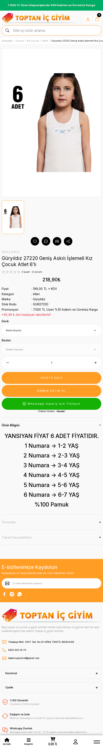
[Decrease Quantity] (7, 363)
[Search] (51, 30)
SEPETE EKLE (51, 377)
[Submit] (7, 583)
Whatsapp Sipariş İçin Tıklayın (51, 404)
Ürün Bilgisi (11, 425)
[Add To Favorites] (35, 241)
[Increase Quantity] (95, 363)
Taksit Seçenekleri (17, 537)
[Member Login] (75, 741)
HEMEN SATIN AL (51, 390)
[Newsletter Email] (51, 583)
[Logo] (39, 18)
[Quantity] (51, 363)
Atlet (36, 294)
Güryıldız (39, 299)
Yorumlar (9, 522)
